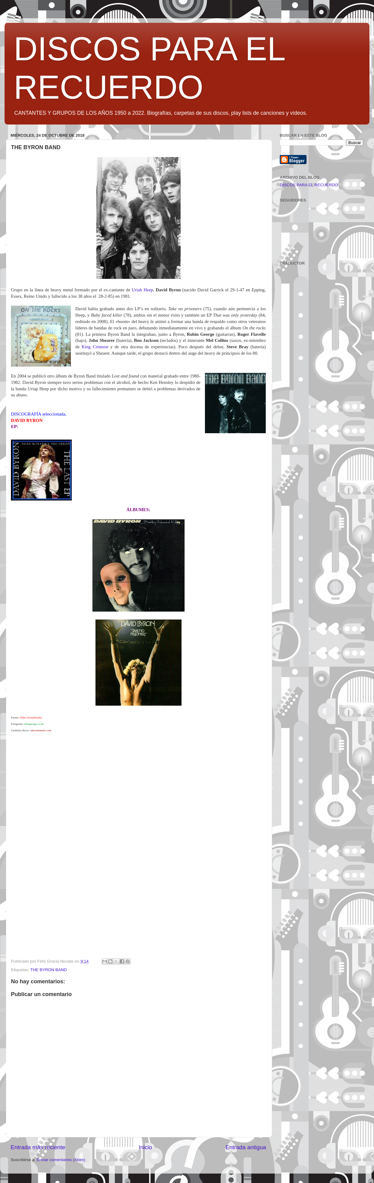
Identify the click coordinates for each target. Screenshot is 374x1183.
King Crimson (95, 346)
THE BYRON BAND (48, 969)
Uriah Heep (142, 289)
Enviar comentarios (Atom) (61, 1159)
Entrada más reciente (38, 1147)
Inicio (145, 1147)
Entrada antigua (246, 1147)
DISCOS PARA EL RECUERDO (309, 185)
